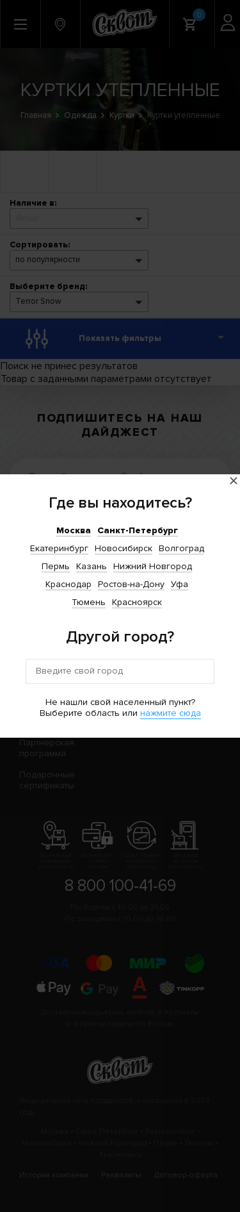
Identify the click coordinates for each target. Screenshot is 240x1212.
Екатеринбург (59, 548)
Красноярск (137, 602)
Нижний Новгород (152, 566)
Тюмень (89, 602)
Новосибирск (123, 548)
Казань (91, 566)
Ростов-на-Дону (131, 584)
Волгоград (181, 548)
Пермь (56, 566)
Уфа (179, 584)
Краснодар (68, 584)
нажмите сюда (170, 713)
